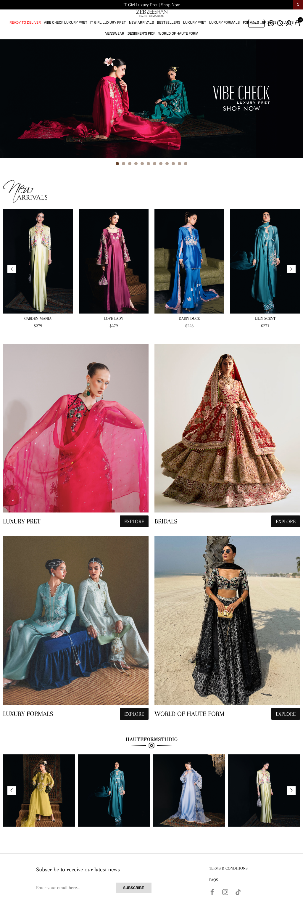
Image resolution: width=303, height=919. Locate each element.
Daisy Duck (189, 338)
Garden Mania (37, 338)
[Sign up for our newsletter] (94, 907)
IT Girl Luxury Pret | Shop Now (151, 4)
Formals (251, 42)
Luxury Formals (224, 42)
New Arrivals (141, 42)
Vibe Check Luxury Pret (65, 42)
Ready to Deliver (25, 42)
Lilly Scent (265, 338)
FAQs (213, 899)
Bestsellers (168, 42)
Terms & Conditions (228, 888)
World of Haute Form (178, 53)
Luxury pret (194, 42)
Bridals (269, 42)
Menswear (114, 53)
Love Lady (113, 338)
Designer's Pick (141, 53)
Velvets (286, 42)
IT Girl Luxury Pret (108, 42)
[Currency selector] (256, 23)
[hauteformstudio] (76, 456)
